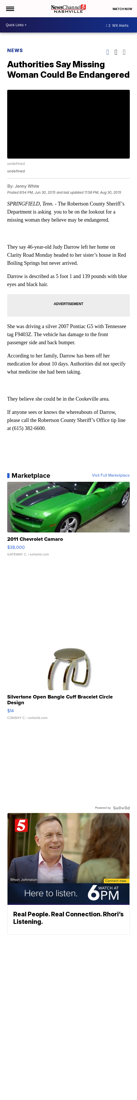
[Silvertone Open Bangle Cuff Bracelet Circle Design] (68, 682)
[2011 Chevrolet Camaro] (68, 522)
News (15, 50)
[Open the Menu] (9, 8)
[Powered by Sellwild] (121, 808)
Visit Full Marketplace (111, 475)
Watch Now (122, 9)
